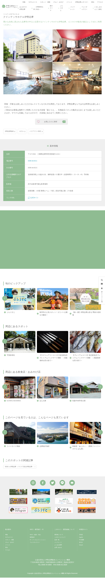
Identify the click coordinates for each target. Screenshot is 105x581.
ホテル (21, 134)
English (81, 540)
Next (100, 344)
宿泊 (6, 551)
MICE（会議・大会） (36, 538)
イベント (7, 548)
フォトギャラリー (84, 8)
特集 (6, 538)
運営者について (58, 538)
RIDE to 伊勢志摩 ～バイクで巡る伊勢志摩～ (19, 470)
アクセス (7, 553)
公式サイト (33, 201)
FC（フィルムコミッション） (38, 543)
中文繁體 (81, 543)
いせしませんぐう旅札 (98, 8)
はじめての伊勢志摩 (23, 8)
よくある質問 (58, 548)
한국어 (81, 545)
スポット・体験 (9, 543)
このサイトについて (60, 540)
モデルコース (9, 540)
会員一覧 (56, 543)
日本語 (81, 538)
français (81, 548)
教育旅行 (32, 540)
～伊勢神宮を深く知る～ (38, 8)
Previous (4, 301)
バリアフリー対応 (35, 134)
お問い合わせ (58, 551)
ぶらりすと (61, 8)
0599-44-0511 (32, 164)
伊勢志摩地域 (9, 134)
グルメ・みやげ (9, 545)
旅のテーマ (51, 8)
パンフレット (72, 8)
